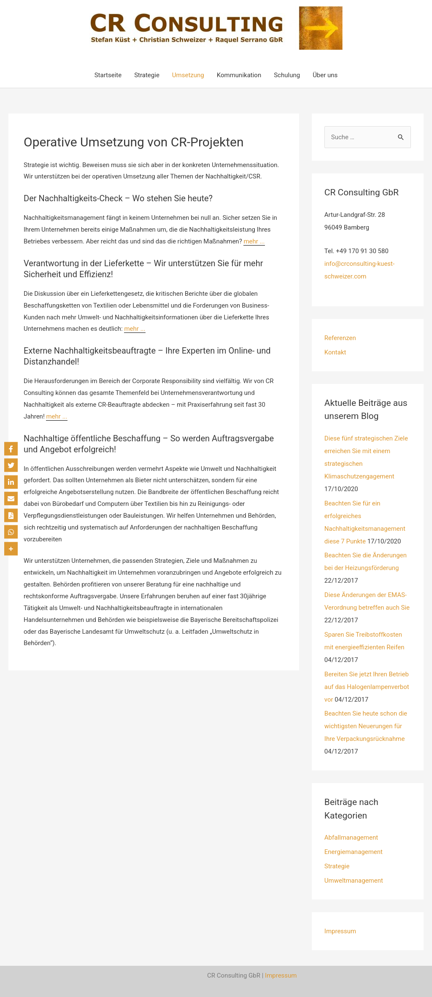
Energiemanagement (353, 852)
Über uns (325, 75)
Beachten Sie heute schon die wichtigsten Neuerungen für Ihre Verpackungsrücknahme (365, 726)
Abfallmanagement (351, 837)
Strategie (146, 75)
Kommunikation (239, 75)
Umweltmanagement (353, 880)
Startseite (108, 75)
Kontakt (335, 352)
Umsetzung (188, 75)
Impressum (340, 931)
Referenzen (340, 338)
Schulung (287, 75)
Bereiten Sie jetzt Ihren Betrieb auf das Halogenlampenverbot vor (366, 686)
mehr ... (254, 241)
